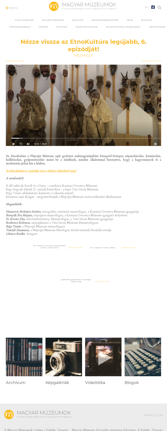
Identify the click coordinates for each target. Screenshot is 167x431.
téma (130, 20)
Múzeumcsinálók (87, 27)
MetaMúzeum (157, 27)
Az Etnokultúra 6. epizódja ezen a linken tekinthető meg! (41, 171)
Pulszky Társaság (53, 20)
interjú (43, 27)
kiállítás (77, 20)
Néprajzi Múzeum (15, 61)
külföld (146, 20)
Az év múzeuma (24, 20)
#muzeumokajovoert (105, 20)
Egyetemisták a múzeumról (123, 27)
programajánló (20, 27)
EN (147, 7)
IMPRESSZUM (153, 415)
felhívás (61, 27)
